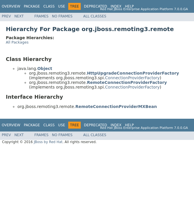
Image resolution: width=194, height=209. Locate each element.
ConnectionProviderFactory (132, 77)
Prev (6, 16)
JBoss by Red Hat (48, 142)
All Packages (17, 42)
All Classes (94, 16)
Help (129, 6)
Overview (11, 6)
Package (32, 6)
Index (116, 6)
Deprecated (95, 6)
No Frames (62, 16)
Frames (41, 16)
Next (19, 16)
